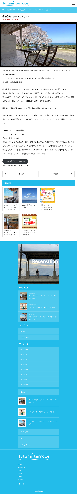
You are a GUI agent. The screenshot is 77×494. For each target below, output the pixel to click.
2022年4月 (24, 379)
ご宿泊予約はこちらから (15, 161)
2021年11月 (24, 384)
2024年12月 (24, 349)
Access (20, 479)
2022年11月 (24, 369)
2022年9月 (24, 374)
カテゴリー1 (25, 337)
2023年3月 (24, 359)
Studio (20, 473)
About (20, 464)
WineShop (21, 467)
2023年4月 (24, 354)
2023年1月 (24, 364)
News (22, 331)
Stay (19, 470)
